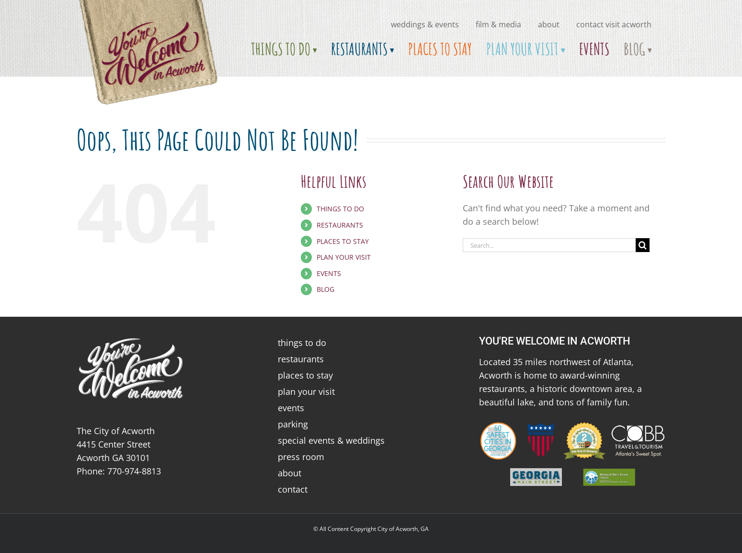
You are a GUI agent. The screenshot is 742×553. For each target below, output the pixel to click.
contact (293, 489)
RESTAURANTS (340, 225)
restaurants (301, 359)
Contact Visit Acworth (613, 24)
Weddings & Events (425, 24)
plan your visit (306, 391)
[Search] (643, 245)
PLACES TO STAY (343, 241)
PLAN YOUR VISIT (344, 257)
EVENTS (329, 273)
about (548, 24)
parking (293, 424)
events (291, 408)
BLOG (325, 289)
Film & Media (498, 24)
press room (301, 456)
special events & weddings (331, 440)
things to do (302, 342)
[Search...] (549, 245)
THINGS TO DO (340, 208)
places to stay (305, 375)
